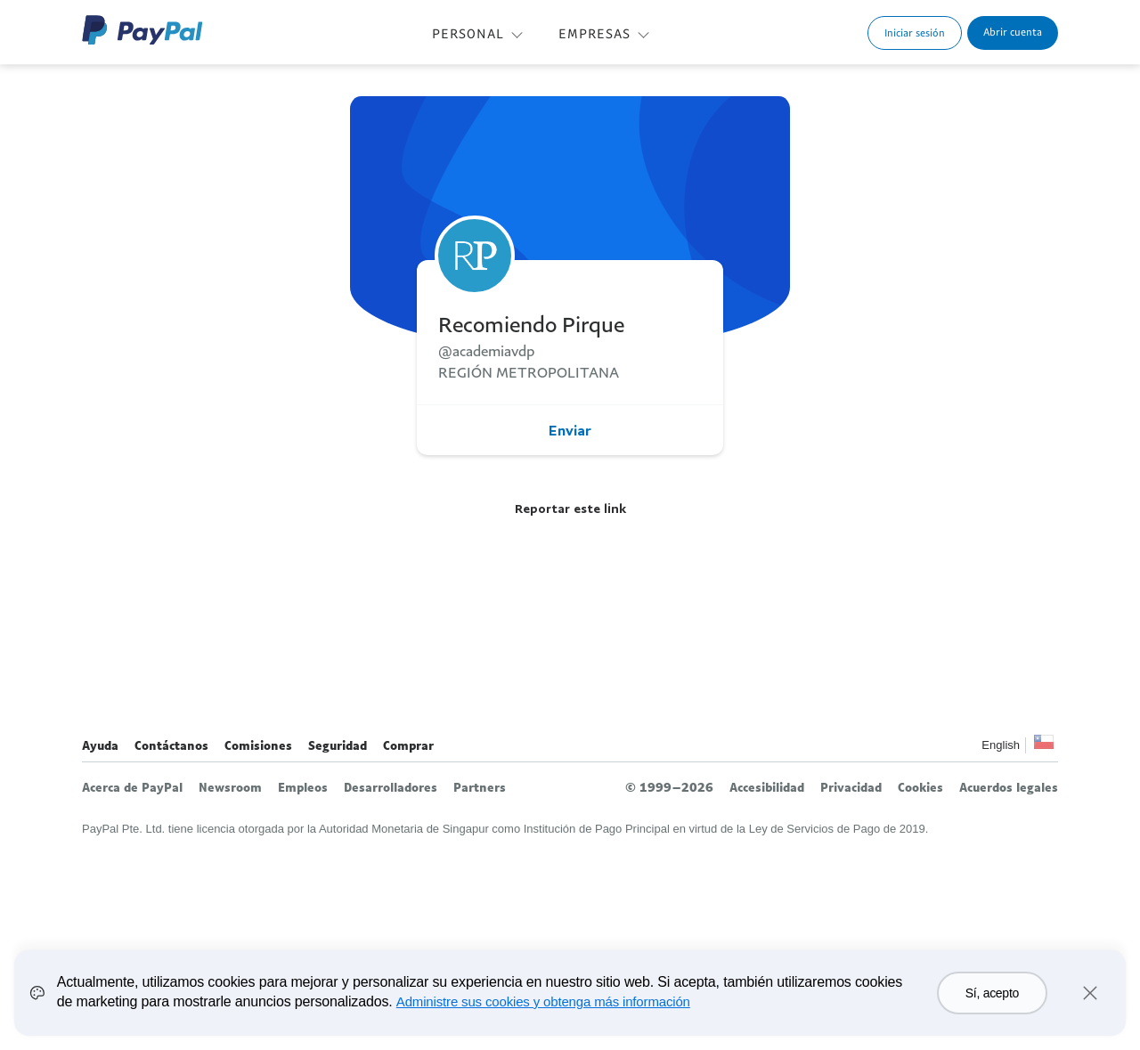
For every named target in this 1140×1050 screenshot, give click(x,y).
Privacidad (851, 787)
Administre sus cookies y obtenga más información (543, 1001)
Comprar (408, 745)
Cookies (920, 787)
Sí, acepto (992, 993)
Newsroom (230, 787)
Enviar (570, 430)
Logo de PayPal (142, 30)
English (1000, 745)
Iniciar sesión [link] (914, 32)
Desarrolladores (390, 787)
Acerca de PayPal (132, 787)
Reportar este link (570, 508)
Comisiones (258, 745)
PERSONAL (468, 33)
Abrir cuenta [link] (1012, 31)
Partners (479, 787)
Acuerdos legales (1008, 787)
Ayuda (100, 745)
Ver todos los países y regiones (1044, 747)
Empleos (303, 787)
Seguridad (337, 745)
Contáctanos (171, 745)
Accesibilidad (766, 787)
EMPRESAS (594, 33)
